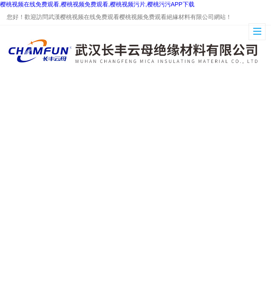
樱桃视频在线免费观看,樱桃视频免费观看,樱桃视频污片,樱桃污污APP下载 (97, 4)
